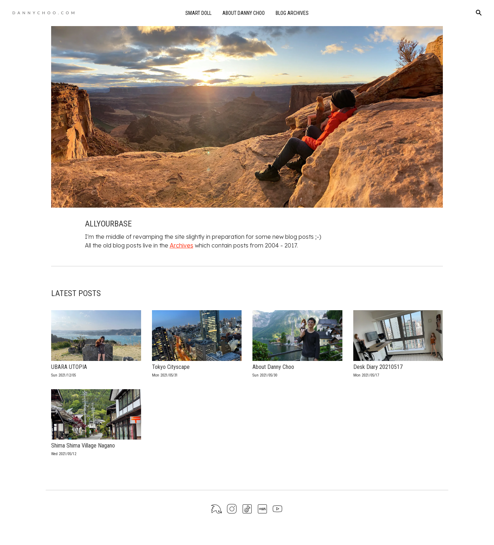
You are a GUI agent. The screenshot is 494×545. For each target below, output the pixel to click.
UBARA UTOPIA (69, 366)
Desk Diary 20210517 (378, 366)
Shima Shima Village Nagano (83, 445)
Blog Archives (292, 13)
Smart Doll (198, 13)
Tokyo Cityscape (171, 366)
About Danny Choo (243, 13)
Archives (181, 245)
